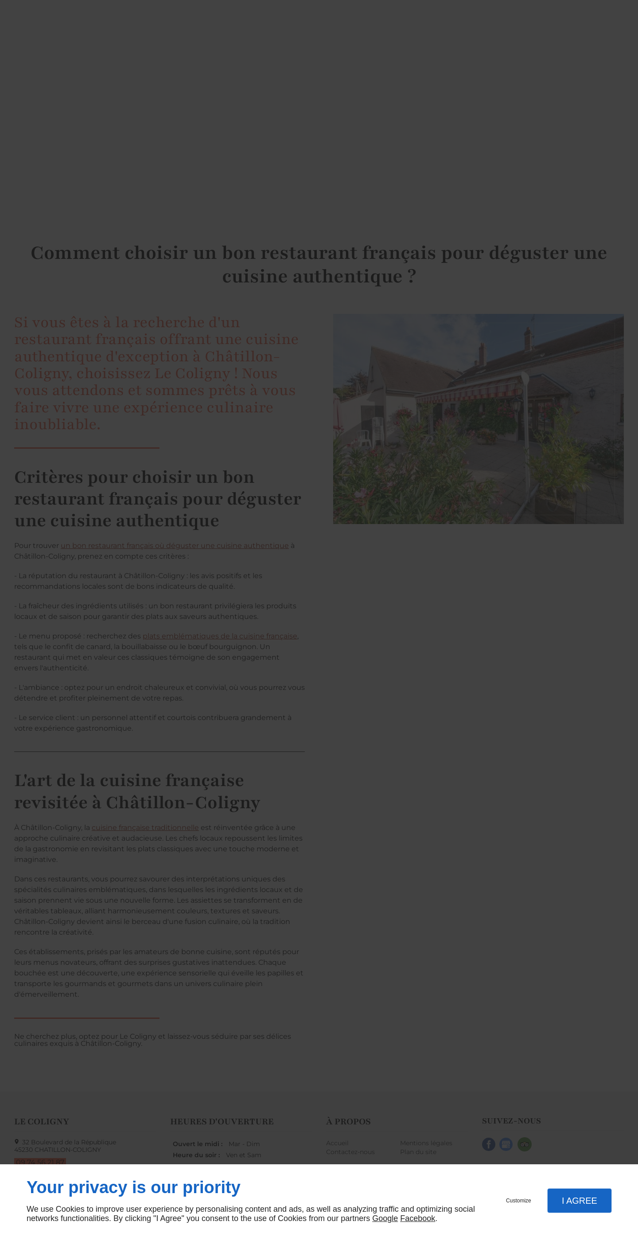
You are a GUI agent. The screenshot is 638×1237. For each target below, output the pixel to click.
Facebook (417, 1218)
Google (385, 1218)
